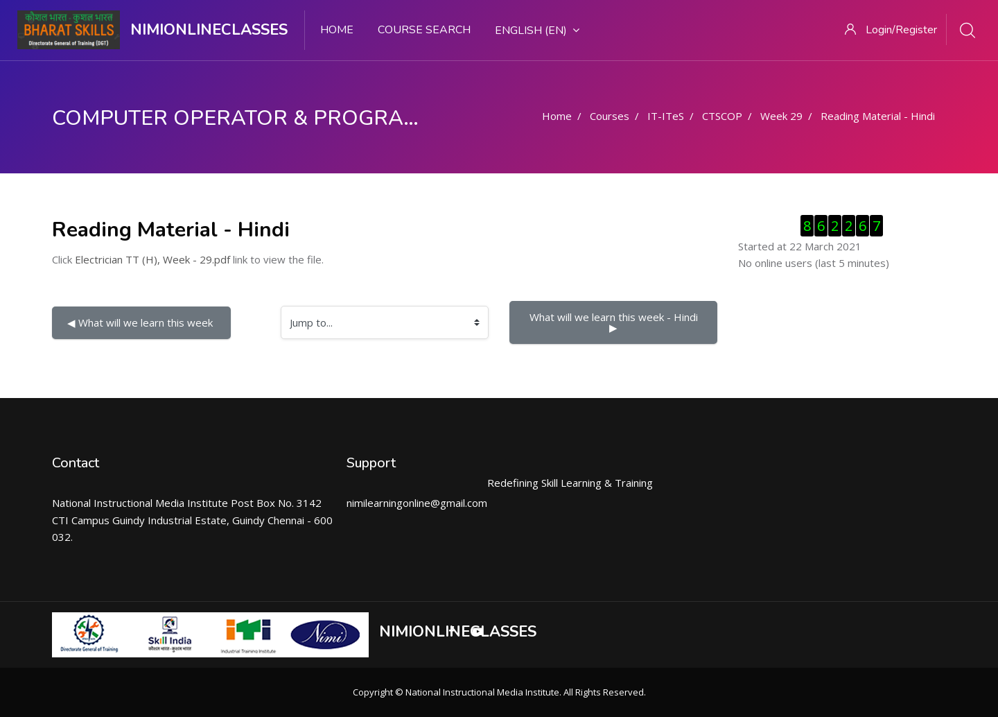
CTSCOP (722, 116)
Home (336, 29)
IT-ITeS (665, 116)
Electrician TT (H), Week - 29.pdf (152, 259)
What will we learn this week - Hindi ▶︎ (615, 322)
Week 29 (781, 116)
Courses (609, 116)
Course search (424, 29)
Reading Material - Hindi (878, 116)
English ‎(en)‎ (537, 30)
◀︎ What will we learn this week (141, 322)
